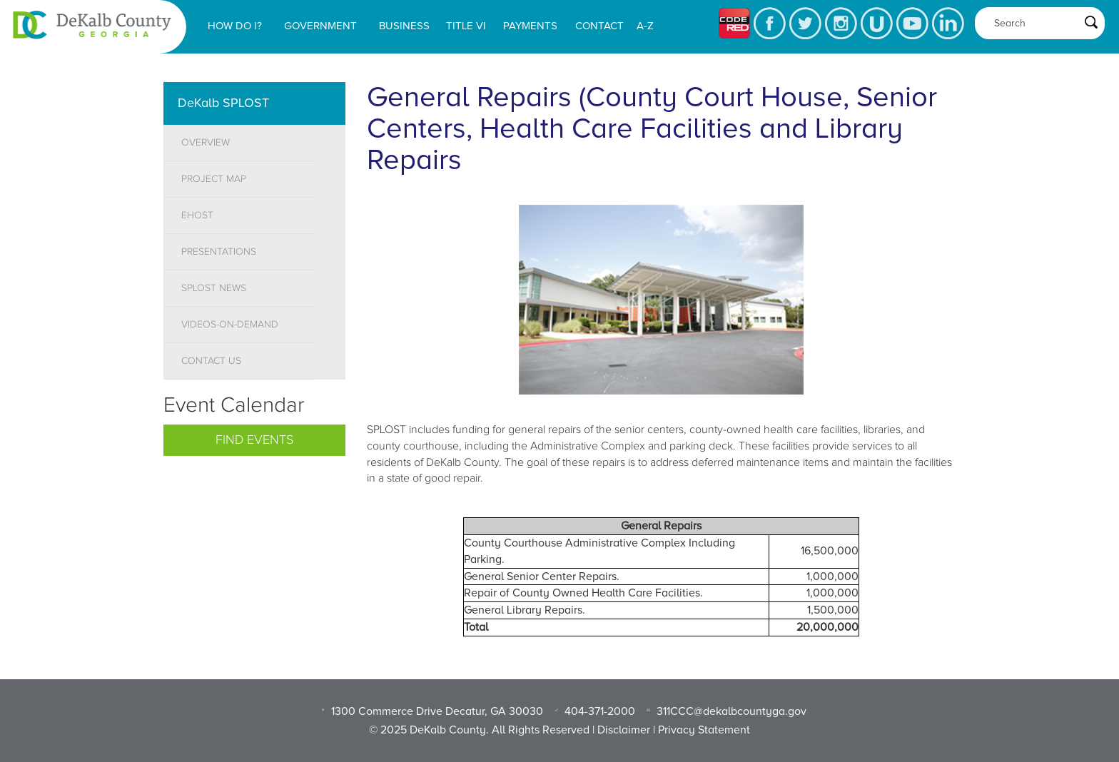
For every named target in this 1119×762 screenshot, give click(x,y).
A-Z (645, 25)
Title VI (466, 25)
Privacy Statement (704, 730)
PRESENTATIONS (218, 252)
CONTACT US (211, 361)
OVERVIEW (205, 143)
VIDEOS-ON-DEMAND (229, 325)
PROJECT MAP (213, 179)
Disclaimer (623, 730)
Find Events (254, 440)
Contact (599, 25)
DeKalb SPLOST (223, 103)
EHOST (197, 215)
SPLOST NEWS (213, 288)
